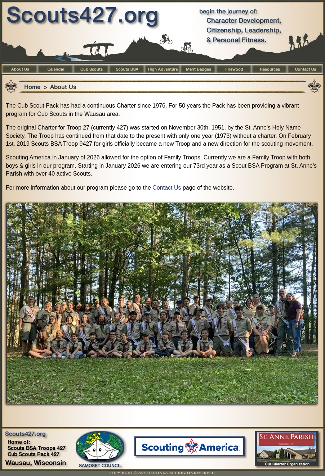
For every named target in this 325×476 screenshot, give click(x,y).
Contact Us (166, 188)
